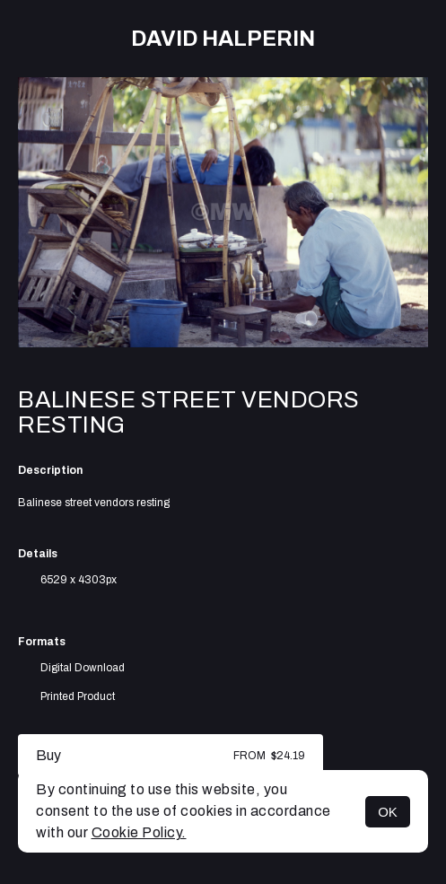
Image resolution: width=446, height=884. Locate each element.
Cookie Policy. (139, 832)
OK (388, 811)
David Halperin (223, 38)
